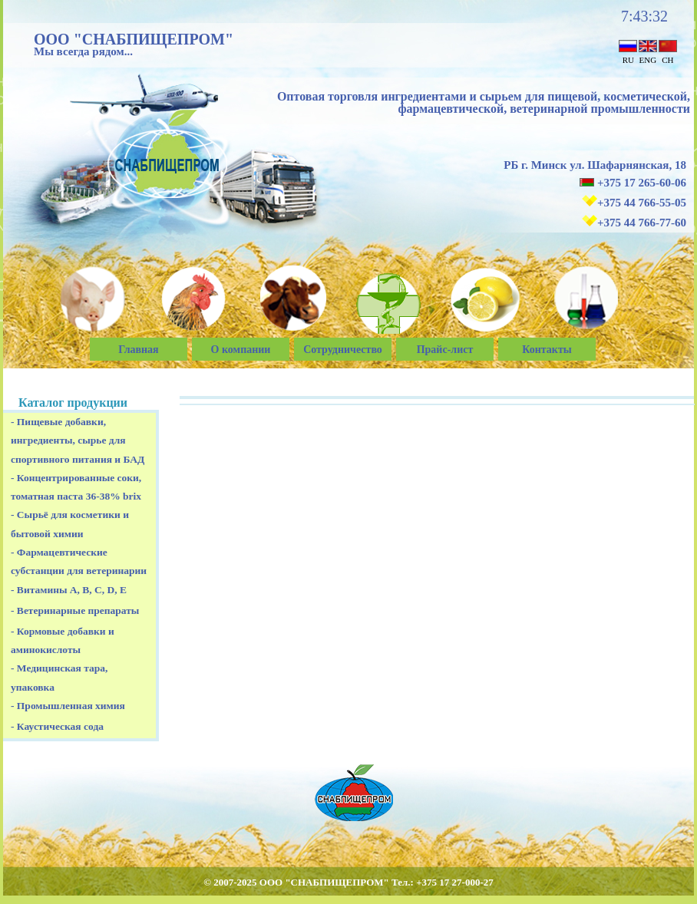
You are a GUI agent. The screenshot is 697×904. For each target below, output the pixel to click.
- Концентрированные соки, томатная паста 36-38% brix (76, 487)
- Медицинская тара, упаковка (59, 677)
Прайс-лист (445, 349)
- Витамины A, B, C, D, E (69, 590)
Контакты (546, 349)
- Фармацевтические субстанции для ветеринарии (79, 561)
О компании (241, 349)
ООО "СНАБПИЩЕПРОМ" (133, 39)
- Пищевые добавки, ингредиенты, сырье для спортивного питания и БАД (77, 440)
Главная (138, 349)
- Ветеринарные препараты (75, 610)
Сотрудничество (342, 349)
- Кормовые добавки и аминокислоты (62, 640)
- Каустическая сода (57, 726)
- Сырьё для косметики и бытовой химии (70, 524)
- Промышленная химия (68, 705)
